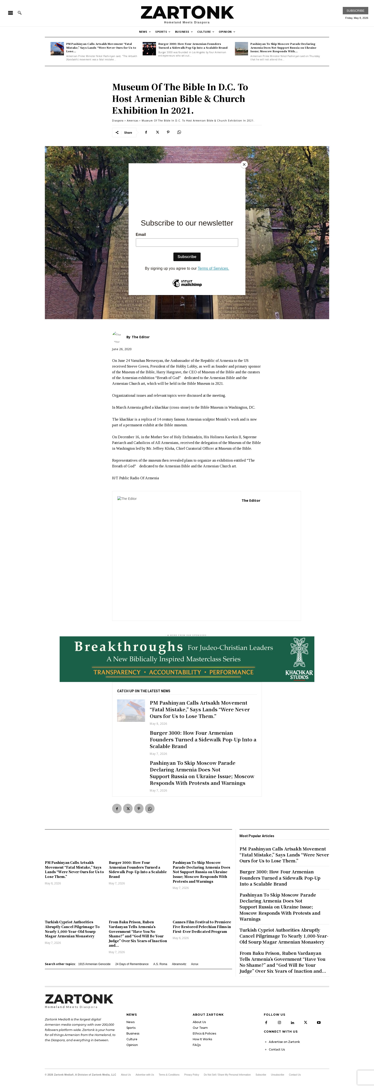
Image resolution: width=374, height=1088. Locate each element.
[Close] (244, 164)
